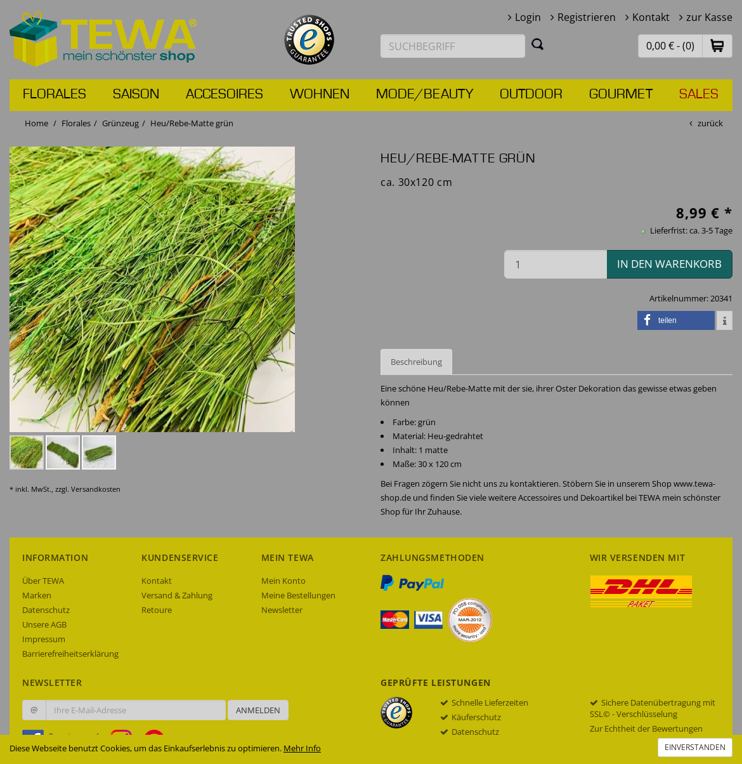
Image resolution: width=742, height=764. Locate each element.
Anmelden (258, 710)
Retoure (156, 610)
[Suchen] (537, 43)
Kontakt (651, 17)
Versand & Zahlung (176, 595)
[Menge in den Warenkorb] (555, 264)
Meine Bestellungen (298, 595)
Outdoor (531, 95)
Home (36, 123)
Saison (136, 95)
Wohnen (319, 95)
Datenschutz (46, 610)
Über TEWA (43, 580)
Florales (54, 95)
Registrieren (586, 17)
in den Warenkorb (669, 263)
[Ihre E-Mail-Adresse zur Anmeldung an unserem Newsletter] (136, 710)
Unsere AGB (44, 624)
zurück (710, 123)
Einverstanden (695, 747)
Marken (36, 595)
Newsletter (282, 610)
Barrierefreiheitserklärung (70, 653)
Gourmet (621, 95)
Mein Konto (283, 580)
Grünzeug (120, 123)
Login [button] (528, 17)
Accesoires (224, 95)
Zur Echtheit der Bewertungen (646, 728)
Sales (699, 95)
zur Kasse (709, 17)
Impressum (43, 639)
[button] (717, 45)
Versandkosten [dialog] (95, 489)
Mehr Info (302, 748)
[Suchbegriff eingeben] (453, 46)
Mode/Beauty (424, 95)
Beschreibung (416, 361)
